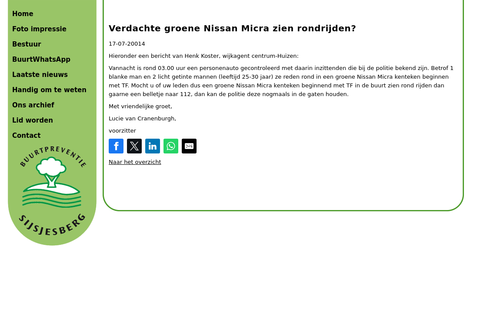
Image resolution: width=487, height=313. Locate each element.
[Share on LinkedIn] (152, 146)
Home (22, 14)
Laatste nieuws (40, 75)
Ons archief (33, 105)
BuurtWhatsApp (41, 59)
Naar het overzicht (135, 162)
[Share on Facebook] (116, 146)
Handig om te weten (49, 90)
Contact (26, 136)
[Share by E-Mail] (189, 146)
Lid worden (32, 120)
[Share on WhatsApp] (170, 146)
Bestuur (26, 44)
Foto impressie (39, 29)
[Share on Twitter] (134, 146)
